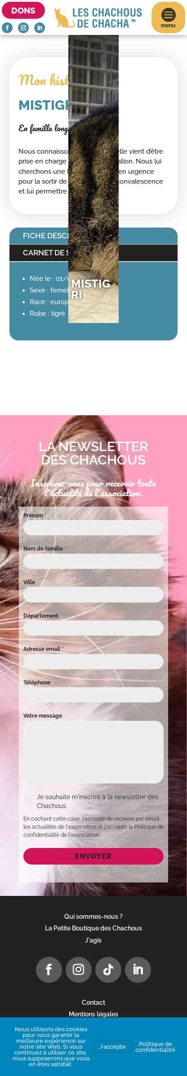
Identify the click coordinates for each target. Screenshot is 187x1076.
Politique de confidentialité (155, 1047)
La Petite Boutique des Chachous (93, 928)
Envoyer (93, 856)
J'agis (93, 940)
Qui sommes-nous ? (93, 916)
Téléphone (36, 683)
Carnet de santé (56, 252)
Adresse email (43, 649)
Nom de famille (44, 549)
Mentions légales (93, 1014)
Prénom (34, 515)
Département (40, 616)
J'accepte (112, 1046)
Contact (93, 1002)
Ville (29, 582)
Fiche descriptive (59, 235)
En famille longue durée (56, 128)
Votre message (42, 716)
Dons (23, 10)
